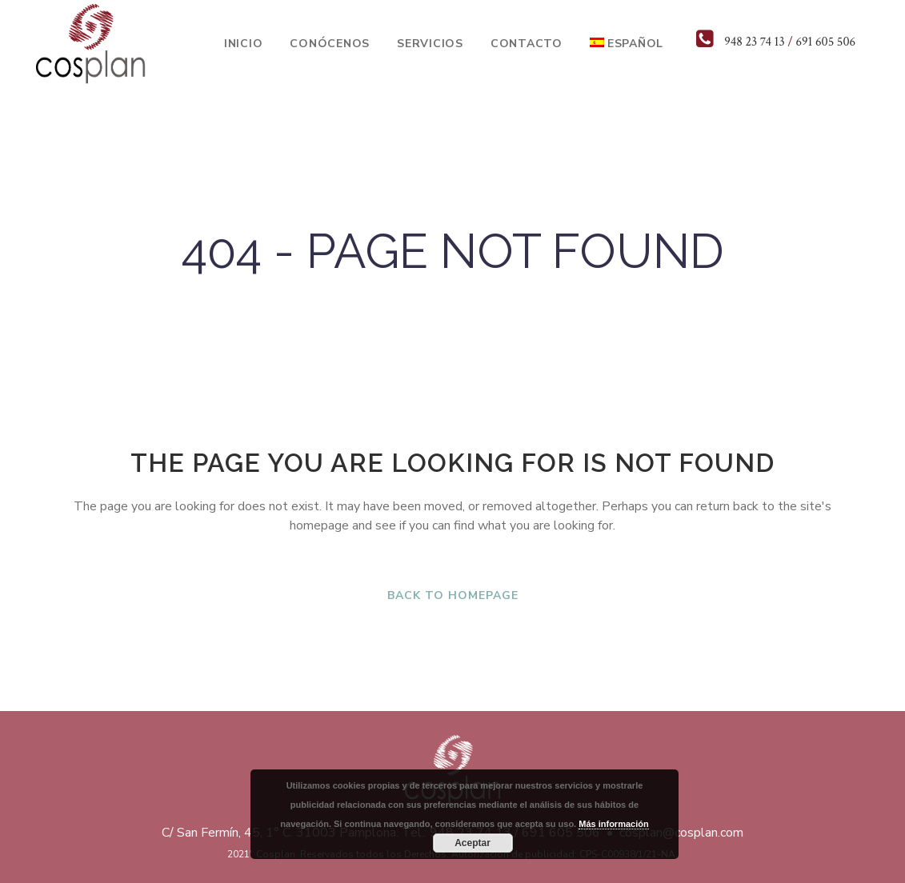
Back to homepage (453, 595)
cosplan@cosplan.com (681, 832)
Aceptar (473, 843)
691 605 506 (825, 42)
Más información (613, 824)
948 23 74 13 (754, 42)
